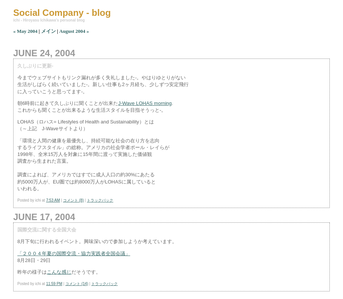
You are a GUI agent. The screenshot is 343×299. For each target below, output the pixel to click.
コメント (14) (76, 284)
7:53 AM (53, 200)
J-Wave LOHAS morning (145, 103)
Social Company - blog (62, 13)
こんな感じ (59, 272)
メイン (48, 31)
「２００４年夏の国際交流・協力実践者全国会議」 (73, 253)
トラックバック (100, 200)
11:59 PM (54, 284)
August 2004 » (74, 31)
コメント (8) (73, 200)
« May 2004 (25, 31)
